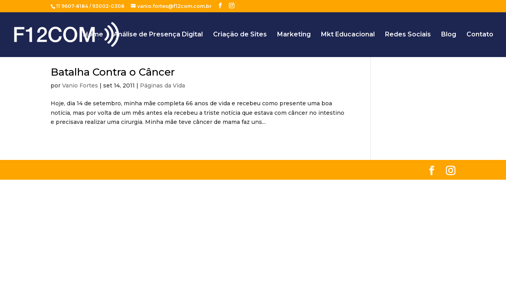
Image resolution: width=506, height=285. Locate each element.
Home (93, 35)
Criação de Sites (240, 35)
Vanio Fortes (80, 85)
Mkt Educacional (348, 35)
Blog (448, 35)
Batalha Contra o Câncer (113, 72)
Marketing (294, 35)
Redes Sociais (408, 35)
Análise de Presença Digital (158, 35)
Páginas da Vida (162, 85)
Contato (479, 35)
